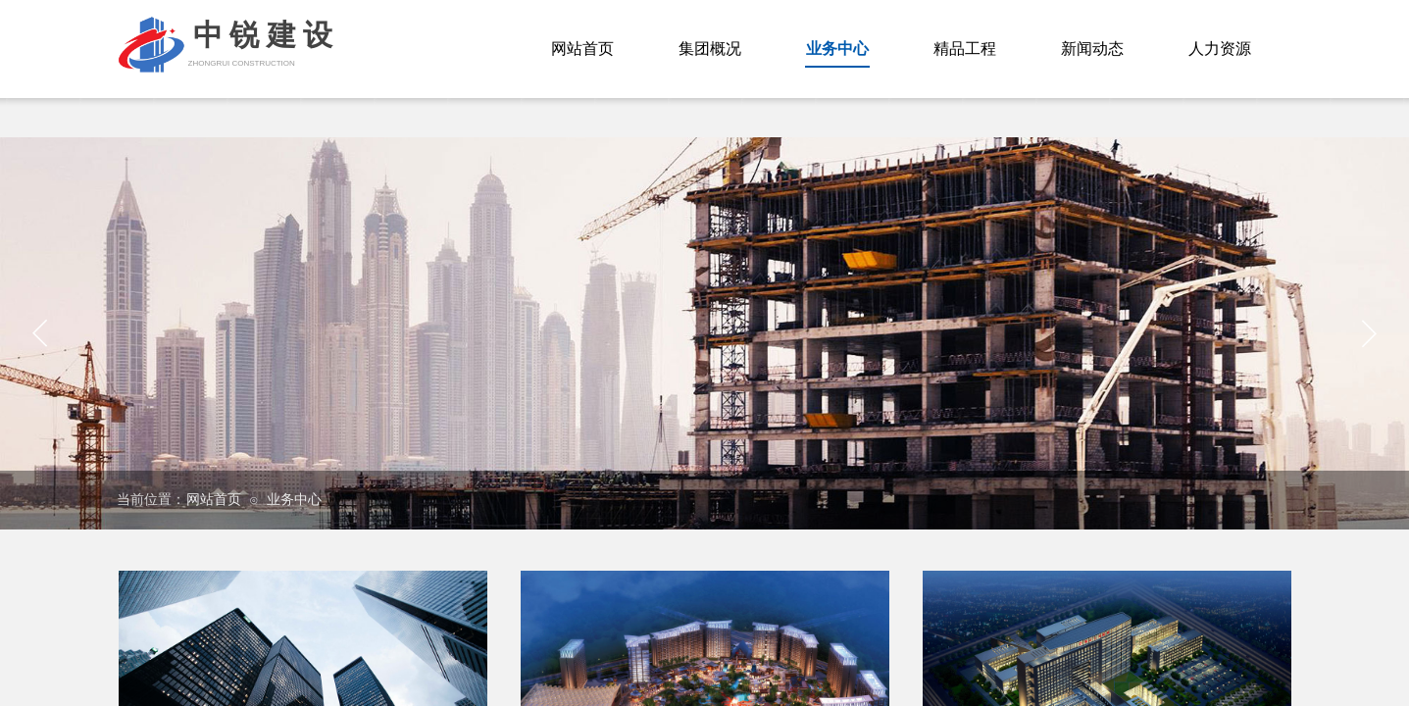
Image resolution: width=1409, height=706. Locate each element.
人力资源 (1219, 48)
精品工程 (964, 48)
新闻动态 (1092, 48)
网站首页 (213, 499)
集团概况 (710, 48)
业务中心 (294, 499)
